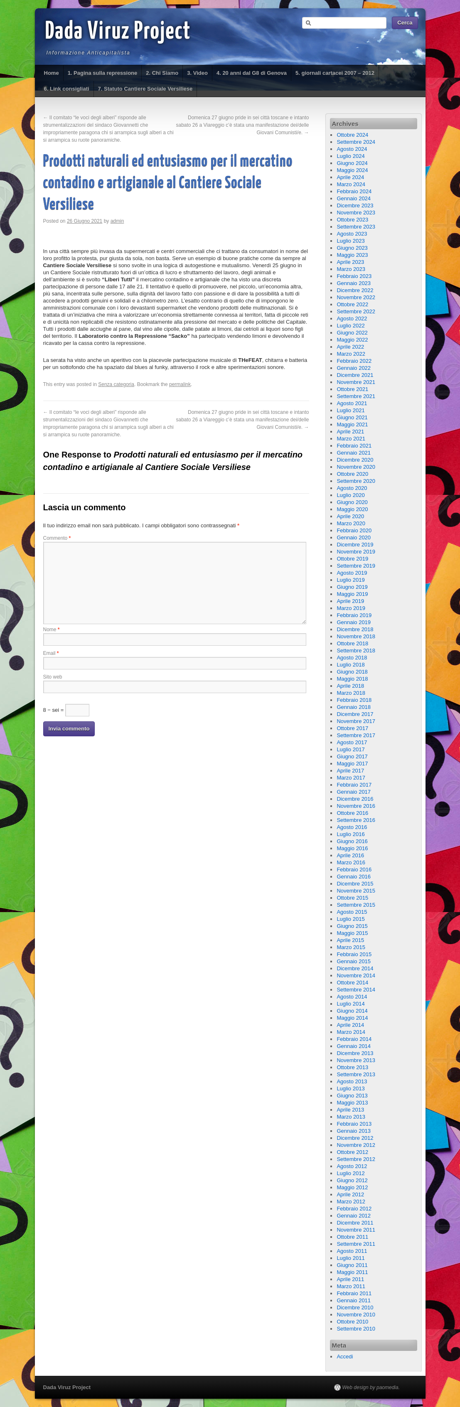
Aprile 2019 (350, 601)
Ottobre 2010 (352, 1321)
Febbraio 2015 (354, 954)
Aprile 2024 (350, 177)
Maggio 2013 (352, 1103)
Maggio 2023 (352, 255)
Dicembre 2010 (355, 1307)
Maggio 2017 (352, 763)
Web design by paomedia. (371, 1387)
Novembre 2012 (356, 1145)
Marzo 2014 (351, 1032)
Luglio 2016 (350, 834)
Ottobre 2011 (352, 1237)
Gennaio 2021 (354, 453)
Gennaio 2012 (354, 1216)
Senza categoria (116, 384)
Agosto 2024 (352, 149)
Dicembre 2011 (355, 1223)
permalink (180, 384)
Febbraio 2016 (354, 869)
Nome (51, 629)
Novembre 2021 (356, 382)
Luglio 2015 (350, 919)
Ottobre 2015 (352, 898)
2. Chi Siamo (162, 73)
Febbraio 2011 (354, 1293)
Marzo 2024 (351, 184)
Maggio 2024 (352, 170)
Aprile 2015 (350, 940)
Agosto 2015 (352, 912)
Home (51, 73)
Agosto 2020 (352, 488)
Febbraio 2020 (354, 530)
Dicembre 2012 (355, 1138)
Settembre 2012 (356, 1159)
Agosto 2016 (352, 827)
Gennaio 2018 (354, 707)
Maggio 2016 (352, 848)
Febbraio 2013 (354, 1124)
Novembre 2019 (356, 552)
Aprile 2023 (350, 262)
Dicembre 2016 (355, 799)
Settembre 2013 (356, 1074)
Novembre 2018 (356, 636)
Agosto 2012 (352, 1166)
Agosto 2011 (352, 1251)
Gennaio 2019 (354, 622)
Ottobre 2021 (352, 389)
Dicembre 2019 (355, 544)
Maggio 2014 (352, 1018)
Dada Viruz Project (118, 32)
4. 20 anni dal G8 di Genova (251, 73)
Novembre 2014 (356, 975)
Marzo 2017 (351, 778)
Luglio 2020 (350, 495)
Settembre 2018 (356, 650)
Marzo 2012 (351, 1201)
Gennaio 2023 (354, 283)
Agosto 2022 (352, 318)
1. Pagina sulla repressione (103, 73)
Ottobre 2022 (352, 304)
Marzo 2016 (351, 862)
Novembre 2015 (356, 891)
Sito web (52, 677)
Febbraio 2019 (354, 615)
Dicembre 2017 (355, 714)
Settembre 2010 (356, 1329)
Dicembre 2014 (355, 968)
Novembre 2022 (356, 297)
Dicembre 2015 (355, 884)
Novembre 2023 (356, 212)
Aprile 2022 (350, 347)
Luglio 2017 (350, 749)
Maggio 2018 (352, 679)
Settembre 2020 (356, 481)
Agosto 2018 (352, 657)
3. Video (197, 73)
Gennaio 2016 (354, 876)
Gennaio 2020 (354, 537)
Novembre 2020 (356, 467)
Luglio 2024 (350, 156)
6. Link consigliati (66, 89)
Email (51, 653)
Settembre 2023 (356, 227)
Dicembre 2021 (355, 375)
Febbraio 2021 (354, 446)
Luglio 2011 (350, 1258)
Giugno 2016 (352, 841)
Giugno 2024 (352, 163)
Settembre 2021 (356, 396)
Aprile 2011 (350, 1279)
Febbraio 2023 (354, 276)
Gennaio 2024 (354, 198)
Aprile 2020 (350, 516)
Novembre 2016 (356, 806)
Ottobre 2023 (352, 219)
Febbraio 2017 (354, 785)
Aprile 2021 (350, 431)
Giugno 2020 (352, 502)
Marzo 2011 (351, 1286)
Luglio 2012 (350, 1173)
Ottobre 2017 (352, 728)
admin (117, 221)
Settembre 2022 (356, 311)
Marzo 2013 (351, 1117)
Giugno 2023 (352, 248)
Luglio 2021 (350, 410)
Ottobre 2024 (352, 135)
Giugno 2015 (352, 926)
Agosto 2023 (352, 234)
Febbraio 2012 (354, 1208)
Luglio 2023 (350, 241)
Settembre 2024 (356, 142)
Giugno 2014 (352, 1011)
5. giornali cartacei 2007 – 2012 (334, 73)
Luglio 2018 (350, 665)
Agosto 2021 (352, 403)
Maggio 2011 (352, 1272)
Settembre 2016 (356, 820)
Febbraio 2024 (354, 191)
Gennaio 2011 (354, 1300)
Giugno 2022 (352, 333)
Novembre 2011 (356, 1230)
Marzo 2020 (351, 523)
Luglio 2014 (350, 1004)
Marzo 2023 (351, 269)
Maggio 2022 (352, 340)
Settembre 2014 (356, 989)
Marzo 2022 (351, 354)
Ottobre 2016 (352, 813)
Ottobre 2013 (352, 1067)
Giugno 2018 (352, 672)
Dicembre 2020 (355, 460)
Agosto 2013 (352, 1081)
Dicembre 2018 (355, 629)
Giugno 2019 (352, 587)
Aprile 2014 (350, 1025)
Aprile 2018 (350, 686)
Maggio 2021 (352, 424)
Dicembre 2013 (355, 1053)
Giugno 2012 (352, 1180)
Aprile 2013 (350, 1110)
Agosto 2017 (352, 742)
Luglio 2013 (350, 1088)
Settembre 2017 (356, 735)
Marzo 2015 (351, 947)
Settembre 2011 (356, 1244)
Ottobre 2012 (352, 1152)
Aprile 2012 (350, 1194)
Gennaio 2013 (354, 1131)
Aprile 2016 (350, 855)
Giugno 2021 (352, 417)
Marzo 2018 (351, 693)
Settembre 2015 (356, 905)
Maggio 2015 (352, 933)
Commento (57, 538)
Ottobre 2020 (352, 474)
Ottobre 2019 (352, 559)
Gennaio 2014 (354, 1046)
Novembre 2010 (356, 1314)
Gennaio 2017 (354, 792)
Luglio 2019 (350, 580)
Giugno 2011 (352, 1265)
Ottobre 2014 (352, 982)
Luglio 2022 (350, 325)
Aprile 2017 (350, 770)
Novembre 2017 (356, 721)
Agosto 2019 (352, 573)
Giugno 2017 (352, 756)
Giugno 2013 (352, 1095)
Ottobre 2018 (352, 643)
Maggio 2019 (352, 594)
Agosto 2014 (352, 997)
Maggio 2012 (352, 1187)
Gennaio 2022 (354, 368)
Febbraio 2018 (354, 700)
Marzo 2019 (351, 608)
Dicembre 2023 (355, 205)
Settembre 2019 (356, 566)
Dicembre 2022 (355, 290)
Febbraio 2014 (354, 1039)
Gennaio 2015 (354, 961)
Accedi (345, 1356)
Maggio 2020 (352, 509)
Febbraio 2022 (354, 361)
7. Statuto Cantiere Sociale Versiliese (145, 89)
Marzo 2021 (351, 438)
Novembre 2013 (356, 1060)
